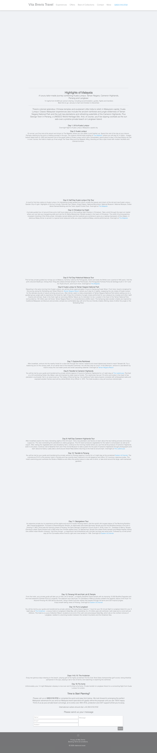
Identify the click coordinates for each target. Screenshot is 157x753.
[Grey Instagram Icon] (78, 735)
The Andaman (40, 611)
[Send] (120, 728)
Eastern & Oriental (121, 455)
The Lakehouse (118, 373)
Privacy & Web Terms (77, 740)
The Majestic (98, 135)
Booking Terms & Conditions (78, 742)
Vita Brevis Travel (40, 4)
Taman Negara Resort (71, 291)
